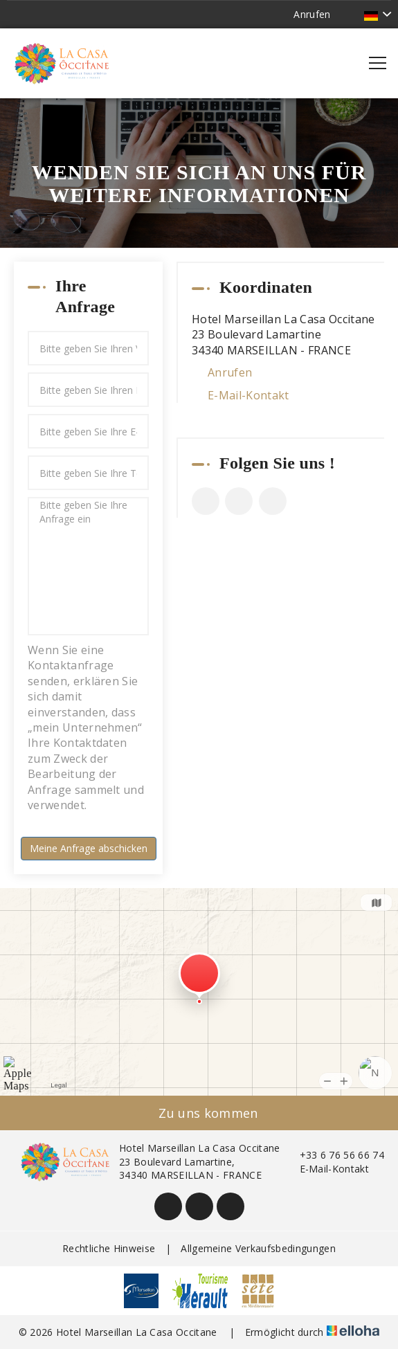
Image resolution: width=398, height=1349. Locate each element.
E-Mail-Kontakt (248, 395)
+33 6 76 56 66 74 (334, 1154)
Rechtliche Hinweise (108, 1248)
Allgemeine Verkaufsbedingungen (258, 1248)
